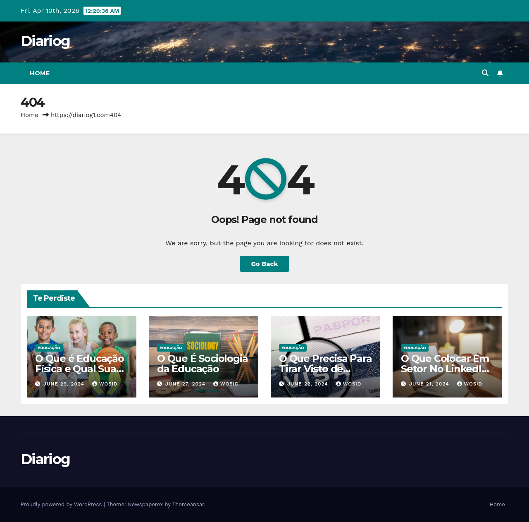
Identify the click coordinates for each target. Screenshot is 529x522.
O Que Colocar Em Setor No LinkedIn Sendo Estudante (445, 368)
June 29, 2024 (64, 384)
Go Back (264, 264)
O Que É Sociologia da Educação (202, 363)
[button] (485, 73)
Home (40, 73)
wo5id (105, 384)
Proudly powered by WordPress (62, 504)
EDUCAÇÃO (49, 347)
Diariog (45, 41)
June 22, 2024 (308, 384)
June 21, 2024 (430, 384)
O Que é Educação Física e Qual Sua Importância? (79, 368)
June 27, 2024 (186, 384)
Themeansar (188, 504)
